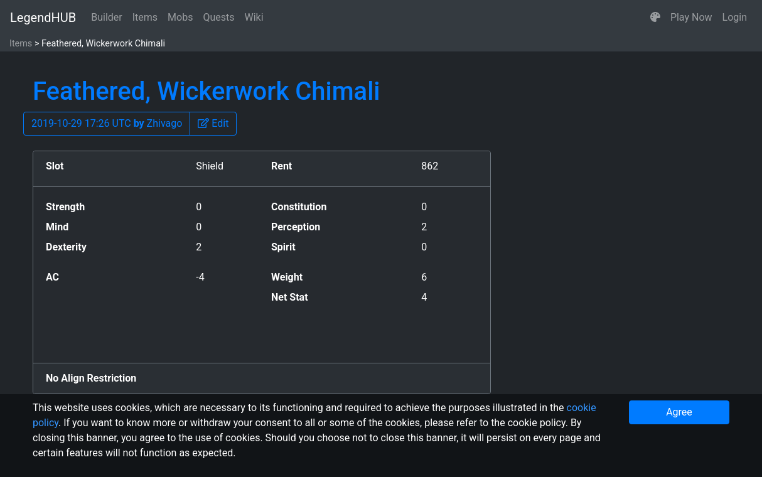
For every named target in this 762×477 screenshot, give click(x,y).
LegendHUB (43, 17)
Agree (679, 412)
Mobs (180, 17)
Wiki (254, 17)
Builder (106, 17)
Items (145, 17)
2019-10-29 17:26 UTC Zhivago (106, 123)
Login (734, 17)
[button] (655, 17)
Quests (218, 17)
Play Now (691, 17)
